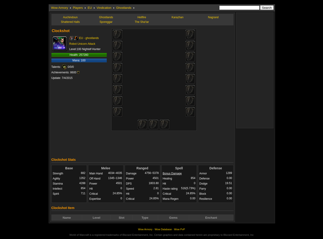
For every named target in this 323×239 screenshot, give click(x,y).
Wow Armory (59, 7)
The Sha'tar (142, 22)
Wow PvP (179, 229)
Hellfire (141, 17)
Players (78, 7)
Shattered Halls (70, 22)
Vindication (104, 7)
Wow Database (163, 229)
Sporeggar (106, 22)
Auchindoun (70, 17)
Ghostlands (123, 7)
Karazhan (177, 17)
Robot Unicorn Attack (82, 43)
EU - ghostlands (89, 38)
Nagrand (213, 17)
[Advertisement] (142, 143)
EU (90, 7)
